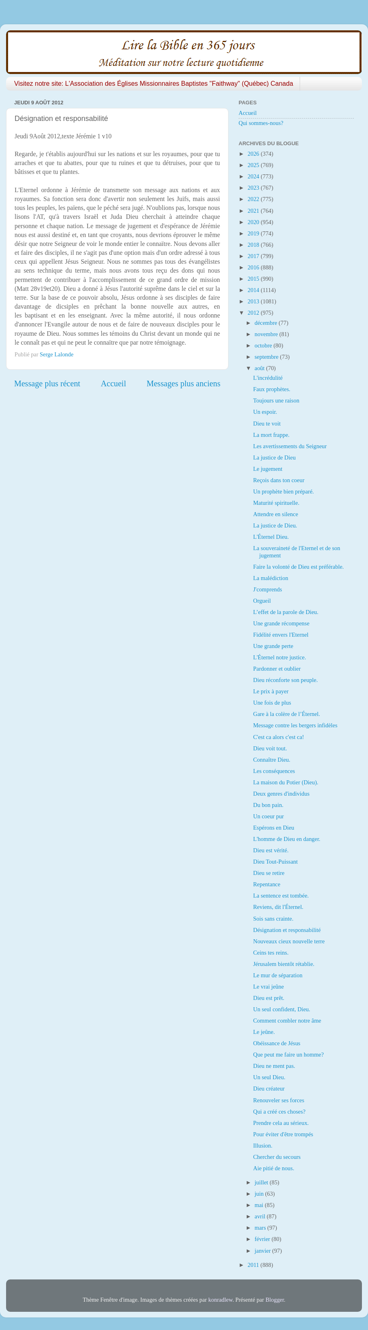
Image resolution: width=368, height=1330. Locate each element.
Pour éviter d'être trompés (283, 1134)
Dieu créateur (269, 1088)
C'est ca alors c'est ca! (278, 737)
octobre (264, 345)
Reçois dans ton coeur (279, 480)
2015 (253, 278)
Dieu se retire (269, 873)
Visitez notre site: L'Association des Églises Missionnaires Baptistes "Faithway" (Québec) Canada (153, 83)
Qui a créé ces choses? (279, 1111)
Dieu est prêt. (268, 998)
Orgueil (262, 600)
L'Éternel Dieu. (271, 537)
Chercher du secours (276, 1157)
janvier (264, 1250)
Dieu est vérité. (271, 850)
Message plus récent (47, 383)
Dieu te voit (267, 423)
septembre (267, 357)
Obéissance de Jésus (276, 1043)
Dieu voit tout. (270, 748)
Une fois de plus (272, 702)
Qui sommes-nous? (261, 123)
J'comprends (267, 589)
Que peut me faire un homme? (288, 1054)
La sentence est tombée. (281, 895)
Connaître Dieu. (271, 759)
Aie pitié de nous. (273, 1168)
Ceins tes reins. (271, 952)
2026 (253, 153)
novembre (267, 334)
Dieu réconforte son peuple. (285, 680)
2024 (253, 176)
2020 (253, 222)
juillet (262, 1182)
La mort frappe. (271, 435)
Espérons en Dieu (273, 827)
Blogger (274, 1299)
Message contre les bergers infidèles (295, 725)
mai (260, 1205)
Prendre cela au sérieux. (281, 1123)
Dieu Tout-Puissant (275, 861)
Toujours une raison (276, 400)
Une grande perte (273, 646)
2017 (253, 256)
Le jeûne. (264, 1032)
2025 (253, 165)
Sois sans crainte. (273, 918)
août (260, 368)
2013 (253, 301)
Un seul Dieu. (269, 1077)
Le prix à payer (271, 691)
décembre (267, 323)
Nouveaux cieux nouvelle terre (289, 941)
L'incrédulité (268, 378)
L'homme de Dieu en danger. (286, 839)
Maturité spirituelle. (276, 503)
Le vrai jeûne (268, 986)
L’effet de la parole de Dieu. (285, 612)
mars (261, 1227)
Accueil (113, 383)
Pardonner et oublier (277, 668)
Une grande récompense (281, 623)
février (263, 1239)
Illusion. (263, 1145)
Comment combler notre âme (287, 1020)
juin (260, 1193)
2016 (253, 267)
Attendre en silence (275, 514)
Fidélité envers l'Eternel (281, 634)
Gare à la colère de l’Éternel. (286, 714)
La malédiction (270, 578)
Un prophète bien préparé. (283, 491)
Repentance (266, 884)
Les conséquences (274, 771)
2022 (253, 199)
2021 (253, 211)
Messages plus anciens (184, 383)
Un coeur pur (268, 816)
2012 (253, 312)
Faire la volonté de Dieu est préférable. (298, 566)
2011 (253, 1265)
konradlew (220, 1299)
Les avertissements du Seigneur (290, 446)
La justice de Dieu (274, 457)
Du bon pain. (268, 805)
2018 (253, 244)
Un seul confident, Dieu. (281, 1009)
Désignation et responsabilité (287, 930)
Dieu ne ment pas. (274, 1066)
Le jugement (267, 469)
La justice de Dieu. (275, 525)
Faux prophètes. (271, 389)
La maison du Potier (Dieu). (285, 782)
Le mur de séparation (277, 975)
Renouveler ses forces (278, 1100)
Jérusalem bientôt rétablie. (283, 964)
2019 (253, 233)
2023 (253, 187)
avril (261, 1216)
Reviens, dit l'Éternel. (278, 907)
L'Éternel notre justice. (279, 657)
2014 (253, 290)
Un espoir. (265, 412)
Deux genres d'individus (281, 793)
